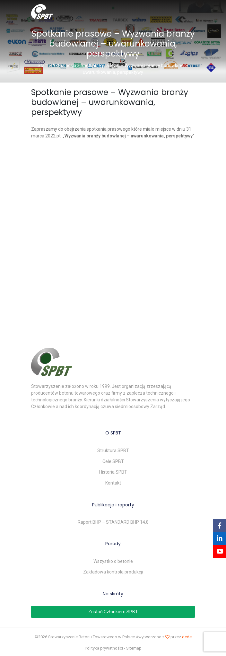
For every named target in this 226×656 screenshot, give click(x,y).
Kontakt (113, 482)
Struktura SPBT (113, 450)
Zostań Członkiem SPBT (113, 611)
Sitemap (134, 648)
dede (187, 636)
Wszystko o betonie (113, 561)
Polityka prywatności (104, 648)
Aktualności (64, 65)
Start (43, 65)
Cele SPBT (113, 461)
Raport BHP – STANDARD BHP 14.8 (113, 522)
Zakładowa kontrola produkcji (113, 571)
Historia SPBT (113, 472)
